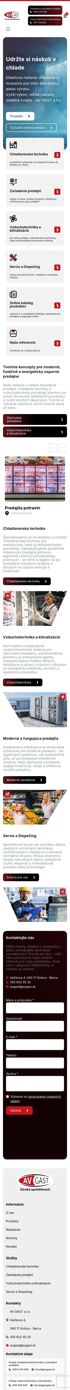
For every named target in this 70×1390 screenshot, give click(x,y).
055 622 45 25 (18, 982)
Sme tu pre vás (17, 877)
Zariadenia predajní (19, 1275)
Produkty (16, 116)
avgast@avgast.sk (21, 987)
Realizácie (13, 1229)
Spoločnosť (14, 1018)
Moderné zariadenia (21, 780)
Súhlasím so (35, 1099)
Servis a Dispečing (19, 1292)
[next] (62, 447)
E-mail (11, 1037)
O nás (10, 1213)
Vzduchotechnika (19, 682)
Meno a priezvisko (20, 1000)
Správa (12, 1074)
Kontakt (11, 1246)
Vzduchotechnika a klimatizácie (45, 21)
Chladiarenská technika (22, 1266)
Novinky (11, 1238)
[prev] (52, 447)
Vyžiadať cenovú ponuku (27, 127)
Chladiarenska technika (23, 581)
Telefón (11, 1055)
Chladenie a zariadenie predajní (45, 10)
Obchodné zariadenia (14, 419)
